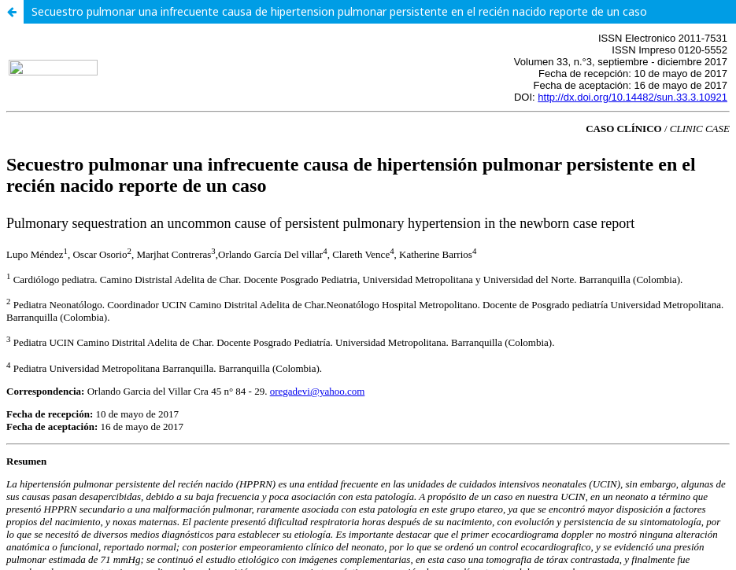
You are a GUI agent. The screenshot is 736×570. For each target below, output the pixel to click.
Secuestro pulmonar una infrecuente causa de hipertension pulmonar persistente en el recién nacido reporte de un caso (339, 11)
